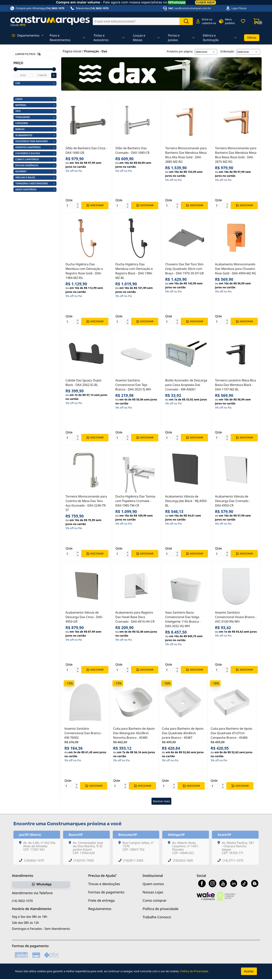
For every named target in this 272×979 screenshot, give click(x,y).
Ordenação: (227, 51)
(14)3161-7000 (84, 860)
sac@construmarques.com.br (193, 8)
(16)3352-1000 (183, 860)
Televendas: (89, 8)
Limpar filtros (28, 54)
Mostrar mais (161, 801)
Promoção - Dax (95, 51)
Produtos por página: (180, 51)
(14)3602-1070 (34, 860)
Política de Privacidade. (194, 971)
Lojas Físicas (238, 8)
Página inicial (72, 51)
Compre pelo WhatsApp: (37, 8)
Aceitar (249, 971)
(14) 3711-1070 (233, 860)
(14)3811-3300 (133, 860)
